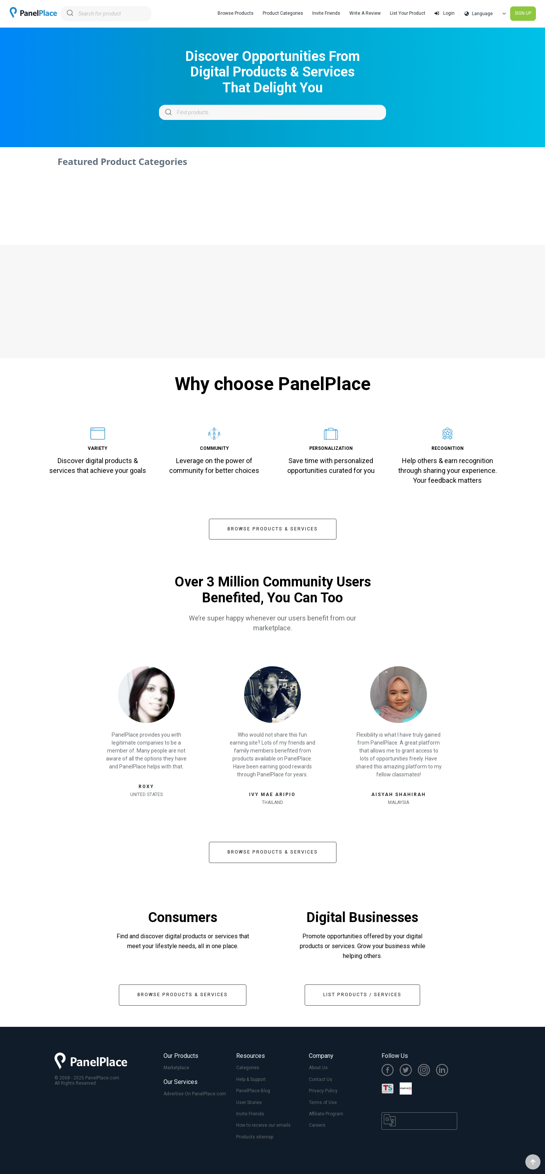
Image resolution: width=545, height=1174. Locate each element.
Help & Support (251, 1079)
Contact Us (320, 1079)
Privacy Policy (323, 1090)
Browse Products (236, 13)
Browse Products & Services (272, 529)
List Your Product (407, 13)
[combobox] (106, 13)
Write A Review (365, 13)
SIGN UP (523, 13)
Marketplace (176, 1067)
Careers (317, 1125)
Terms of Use (323, 1102)
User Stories (249, 1102)
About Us (318, 1067)
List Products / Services (362, 994)
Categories (247, 1067)
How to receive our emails (263, 1125)
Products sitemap (254, 1137)
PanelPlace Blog (253, 1090)
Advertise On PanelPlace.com (195, 1093)
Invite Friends (326, 13)
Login (444, 13)
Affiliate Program (326, 1113)
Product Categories (283, 13)
